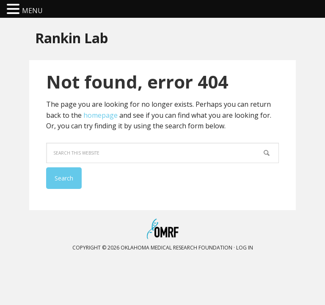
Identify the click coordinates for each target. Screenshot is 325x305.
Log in (244, 247)
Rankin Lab (71, 38)
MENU (32, 10)
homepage (100, 115)
